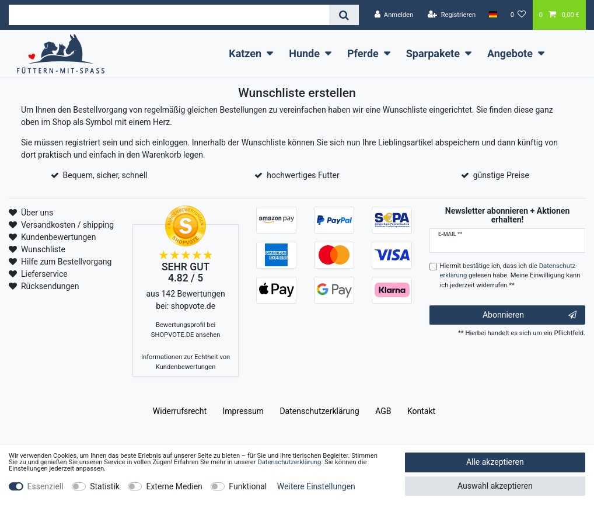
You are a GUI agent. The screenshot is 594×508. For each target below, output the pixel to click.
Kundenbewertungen (58, 237)
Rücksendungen (50, 286)
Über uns (37, 212)
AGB (383, 411)
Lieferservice (44, 274)
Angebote (510, 53)
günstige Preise (501, 175)
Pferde (363, 53)
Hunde (304, 53)
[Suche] (344, 15)
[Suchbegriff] (169, 15)
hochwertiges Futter (303, 175)
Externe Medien (174, 486)
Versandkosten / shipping (67, 224)
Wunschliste (43, 249)
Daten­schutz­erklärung (319, 411)
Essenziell (45, 486)
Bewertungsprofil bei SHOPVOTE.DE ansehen (186, 330)
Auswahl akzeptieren (495, 485)
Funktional (248, 486)
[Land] (493, 14)
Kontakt (421, 411)
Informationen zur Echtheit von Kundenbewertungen (185, 362)
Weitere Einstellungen (316, 486)
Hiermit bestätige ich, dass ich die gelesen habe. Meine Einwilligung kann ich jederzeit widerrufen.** (510, 276)
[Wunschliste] (518, 15)
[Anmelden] (394, 15)
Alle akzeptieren (495, 462)
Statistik (105, 486)
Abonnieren (529, 315)
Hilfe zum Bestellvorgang (66, 261)
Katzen (245, 53)
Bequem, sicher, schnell (105, 175)
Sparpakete (433, 53)
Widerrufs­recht (180, 411)
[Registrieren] (451, 15)
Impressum (242, 411)
